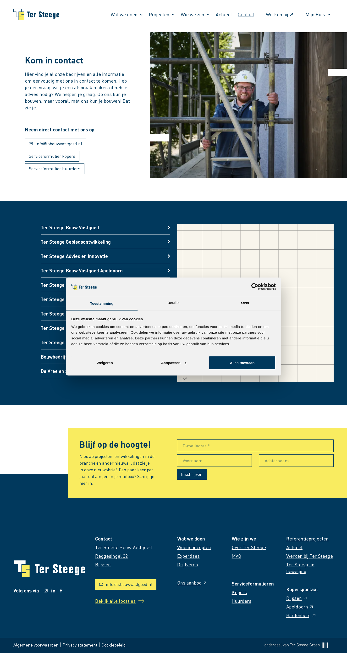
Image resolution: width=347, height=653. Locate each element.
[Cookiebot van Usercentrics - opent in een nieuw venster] (255, 286)
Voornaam (193, 460)
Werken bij (280, 14)
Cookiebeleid (113, 644)
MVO (236, 556)
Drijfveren (187, 564)
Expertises (188, 556)
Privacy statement (80, 644)
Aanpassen (173, 363)
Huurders (241, 601)
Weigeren (105, 363)
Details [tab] (174, 302)
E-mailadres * (196, 445)
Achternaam (277, 460)
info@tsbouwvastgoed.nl (55, 143)
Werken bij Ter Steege (309, 556)
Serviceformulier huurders (54, 168)
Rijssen (297, 598)
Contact (246, 14)
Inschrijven (192, 474)
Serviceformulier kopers (52, 156)
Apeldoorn (300, 606)
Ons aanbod (192, 583)
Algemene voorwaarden (36, 644)
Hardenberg (301, 615)
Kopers (239, 592)
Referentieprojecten (307, 538)
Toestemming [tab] (102, 303)
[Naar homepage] (36, 14)
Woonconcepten (194, 547)
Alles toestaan (242, 363)
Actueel (224, 14)
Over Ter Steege (249, 547)
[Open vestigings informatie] (105, 227)
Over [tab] (245, 302)
